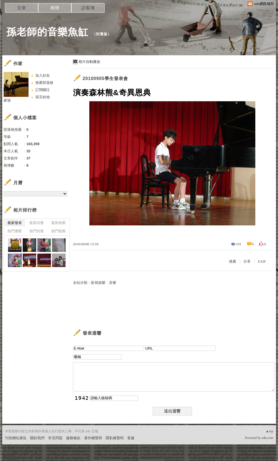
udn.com (267, 438)
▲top (269, 431)
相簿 (54, 8)
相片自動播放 (89, 62)
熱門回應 (36, 231)
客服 (130, 438)
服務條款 (73, 438)
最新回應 (36, 223)
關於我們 (37, 438)
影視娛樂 (98, 283)
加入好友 (42, 75)
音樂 (112, 283)
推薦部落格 (44, 83)
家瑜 (7, 100)
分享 (247, 261)
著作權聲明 (93, 438)
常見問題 (55, 438)
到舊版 (102, 34)
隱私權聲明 (115, 438)
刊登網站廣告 (16, 438)
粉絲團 (10, 457)
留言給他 (42, 97)
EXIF (262, 261)
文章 (21, 8)
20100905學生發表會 (105, 78)
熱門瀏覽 (14, 231)
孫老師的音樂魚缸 (47, 32)
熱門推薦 (58, 231)
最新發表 (14, 223)
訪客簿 (88, 8)
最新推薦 (58, 223)
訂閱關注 (42, 90)
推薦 (232, 261)
